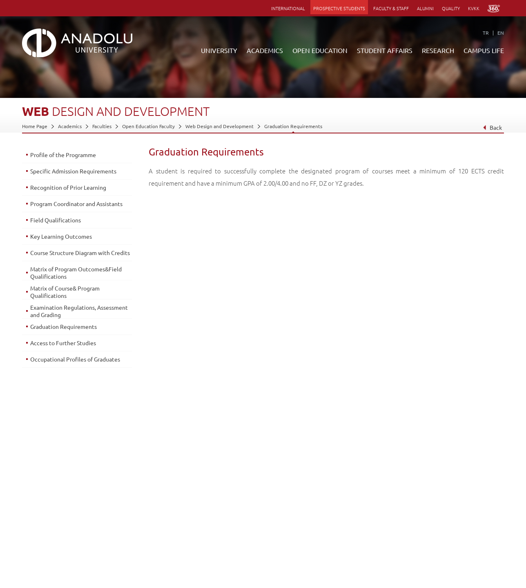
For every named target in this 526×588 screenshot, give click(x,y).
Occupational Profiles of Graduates (75, 359)
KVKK (473, 8)
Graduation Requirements (293, 126)
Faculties (101, 126)
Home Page (34, 126)
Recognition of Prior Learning (68, 187)
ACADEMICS (265, 50)
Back (492, 127)
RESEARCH (438, 50)
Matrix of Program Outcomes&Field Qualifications (76, 272)
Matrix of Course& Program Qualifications (65, 291)
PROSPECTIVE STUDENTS (339, 8)
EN (500, 32)
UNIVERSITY (219, 50)
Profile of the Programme (63, 154)
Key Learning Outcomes (61, 236)
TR (486, 32)
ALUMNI (425, 8)
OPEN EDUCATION (320, 50)
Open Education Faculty (148, 126)
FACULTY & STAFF (391, 8)
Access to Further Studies (63, 342)
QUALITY (451, 8)
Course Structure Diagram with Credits (80, 252)
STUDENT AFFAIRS (384, 50)
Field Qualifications (55, 220)
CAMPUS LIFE (484, 50)
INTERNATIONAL (288, 8)
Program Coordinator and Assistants (76, 203)
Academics (70, 126)
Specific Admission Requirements (73, 171)
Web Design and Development (219, 126)
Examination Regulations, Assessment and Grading (79, 311)
